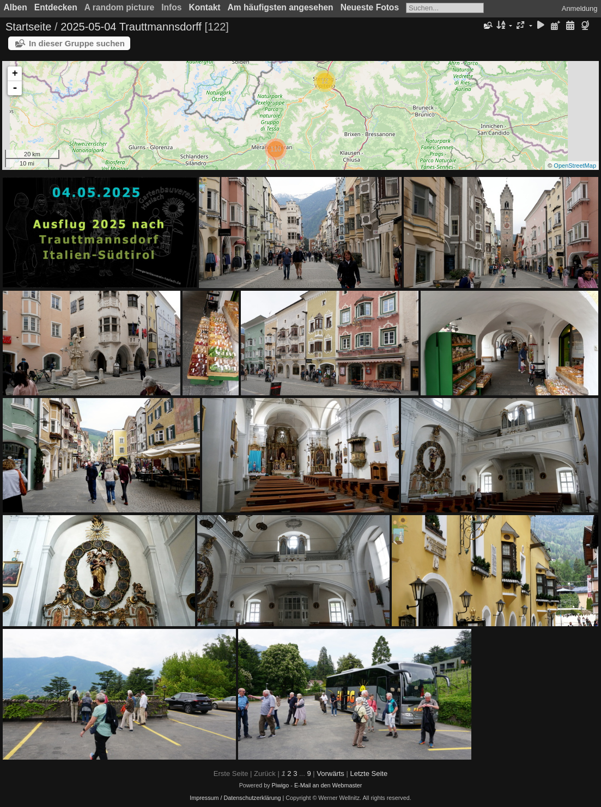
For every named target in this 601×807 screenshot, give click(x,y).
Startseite (28, 27)
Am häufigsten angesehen (280, 7)
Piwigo (280, 785)
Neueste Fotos (370, 7)
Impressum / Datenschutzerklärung (235, 797)
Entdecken (55, 7)
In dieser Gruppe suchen (77, 43)
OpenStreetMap (575, 165)
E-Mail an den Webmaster (328, 785)
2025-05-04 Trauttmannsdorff (131, 27)
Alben (15, 7)
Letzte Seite (368, 773)
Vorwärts (330, 773)
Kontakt (204, 7)
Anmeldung (580, 8)
